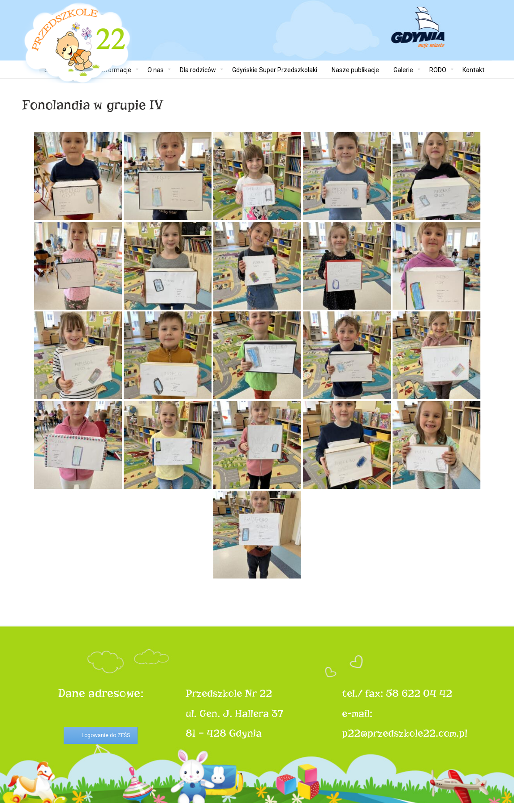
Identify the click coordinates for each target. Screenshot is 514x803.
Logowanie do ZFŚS (106, 735)
